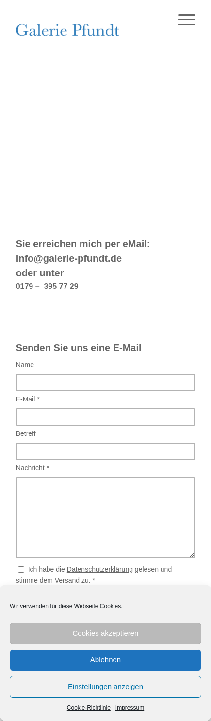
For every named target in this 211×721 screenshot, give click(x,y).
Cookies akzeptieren (106, 633)
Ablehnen (105, 660)
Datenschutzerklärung (100, 569)
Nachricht (32, 468)
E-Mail (28, 399)
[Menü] (181, 19)
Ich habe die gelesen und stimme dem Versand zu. (94, 574)
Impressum (129, 708)
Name (25, 365)
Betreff (26, 433)
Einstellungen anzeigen (105, 686)
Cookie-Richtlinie (89, 708)
